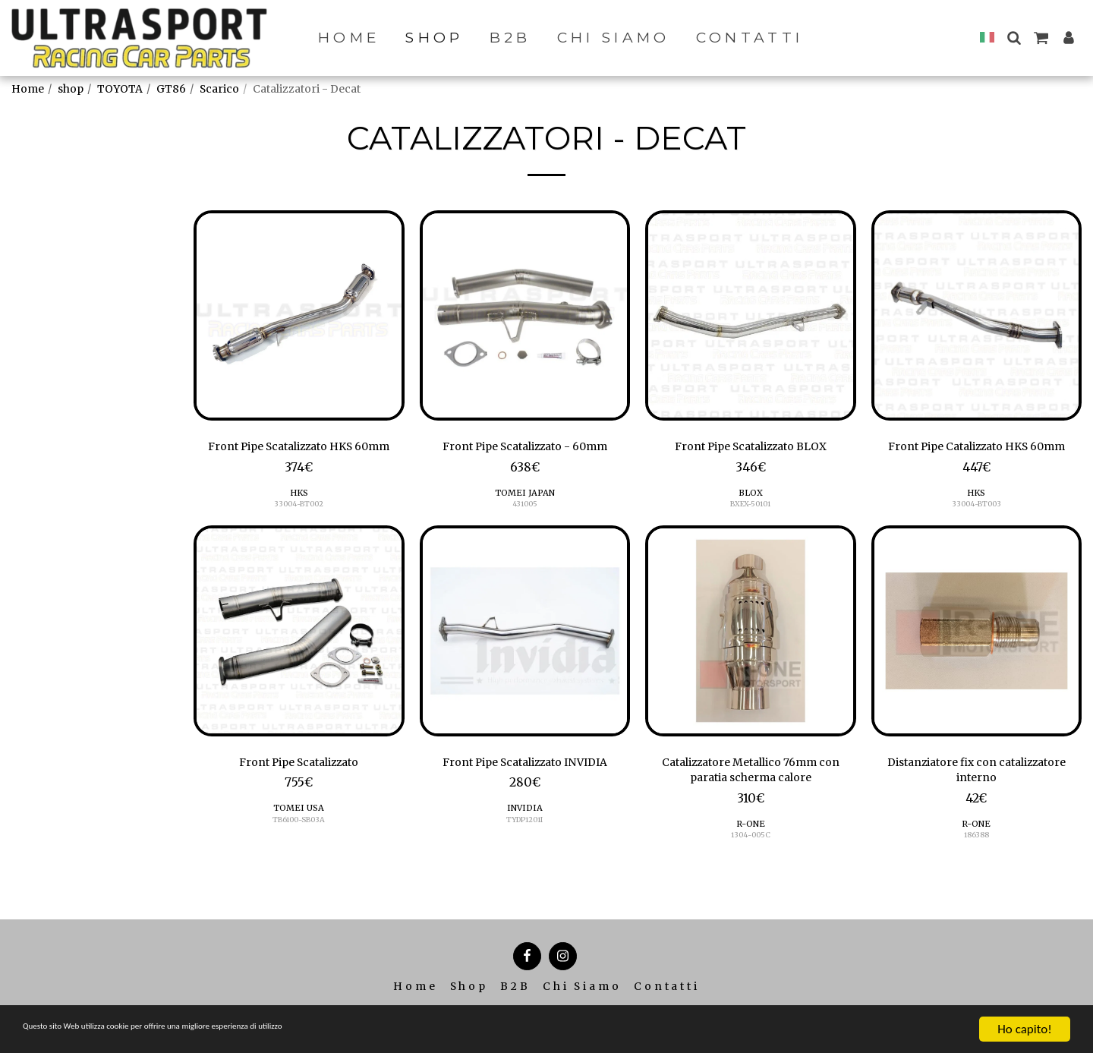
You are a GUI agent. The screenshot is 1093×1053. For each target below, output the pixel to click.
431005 (525, 507)
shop (70, 89)
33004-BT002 (299, 527)
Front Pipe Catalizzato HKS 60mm (976, 458)
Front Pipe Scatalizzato (299, 787)
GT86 (171, 89)
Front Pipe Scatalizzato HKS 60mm (299, 458)
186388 (976, 867)
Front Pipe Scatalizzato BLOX (750, 448)
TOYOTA (120, 89)
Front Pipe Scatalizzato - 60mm (525, 448)
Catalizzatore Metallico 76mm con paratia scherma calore (750, 797)
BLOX (750, 496)
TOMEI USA (298, 834)
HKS (298, 516)
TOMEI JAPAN (524, 496)
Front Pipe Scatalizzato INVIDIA (524, 787)
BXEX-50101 (750, 507)
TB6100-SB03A (299, 847)
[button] (1013, 37)
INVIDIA (524, 834)
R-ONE (751, 854)
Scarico (219, 89)
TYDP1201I (524, 847)
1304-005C (750, 867)
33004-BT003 (976, 527)
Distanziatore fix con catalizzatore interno (976, 797)
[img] (299, 315)
